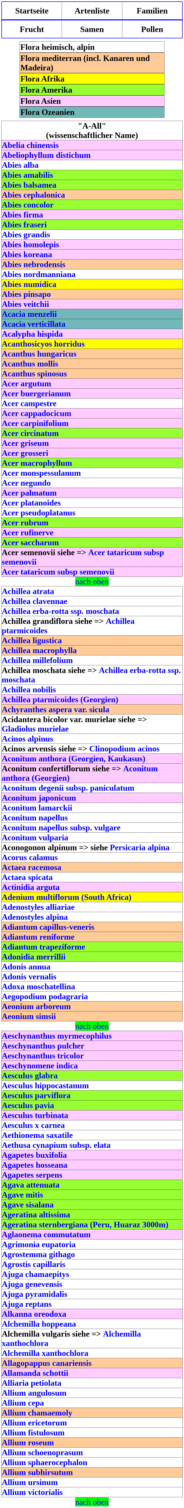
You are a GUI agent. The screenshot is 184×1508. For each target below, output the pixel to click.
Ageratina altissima (36, 1214)
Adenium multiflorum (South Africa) (66, 897)
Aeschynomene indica (40, 1065)
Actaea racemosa (31, 867)
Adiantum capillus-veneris (48, 926)
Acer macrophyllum (37, 463)
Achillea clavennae (34, 601)
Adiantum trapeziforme (43, 946)
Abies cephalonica (33, 194)
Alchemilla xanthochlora (45, 1353)
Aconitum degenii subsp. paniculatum (68, 787)
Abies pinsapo (26, 294)
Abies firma (22, 214)
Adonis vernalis (29, 976)
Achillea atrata (28, 591)
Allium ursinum (30, 1482)
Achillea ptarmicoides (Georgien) (60, 699)
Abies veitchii (25, 304)
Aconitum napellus (35, 817)
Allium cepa (23, 1402)
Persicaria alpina (140, 847)
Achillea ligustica (32, 640)
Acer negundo (26, 482)
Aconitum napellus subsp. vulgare (61, 827)
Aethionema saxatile (37, 1135)
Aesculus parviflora (36, 1095)
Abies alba (20, 165)
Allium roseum (28, 1442)
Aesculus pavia (28, 1105)
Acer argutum (26, 383)
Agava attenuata (31, 1184)
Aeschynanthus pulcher (43, 1045)
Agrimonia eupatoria (39, 1244)
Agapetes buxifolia (34, 1155)
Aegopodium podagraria (45, 996)
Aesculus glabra (30, 1075)
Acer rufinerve (28, 532)
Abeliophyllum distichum (46, 155)
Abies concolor (28, 204)
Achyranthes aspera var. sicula (55, 709)
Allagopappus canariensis (47, 1363)
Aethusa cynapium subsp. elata (56, 1145)
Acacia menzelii (29, 314)
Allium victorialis (32, 1492)
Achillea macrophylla (39, 650)
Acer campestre (29, 403)
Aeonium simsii (29, 1016)
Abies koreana (27, 254)
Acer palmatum (29, 492)
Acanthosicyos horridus (43, 343)
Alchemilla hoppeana (39, 1323)
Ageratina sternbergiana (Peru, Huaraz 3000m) (85, 1224)
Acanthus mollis (30, 363)
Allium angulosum (34, 1392)
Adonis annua (26, 966)
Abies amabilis (27, 174)
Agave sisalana (28, 1204)
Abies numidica (29, 284)
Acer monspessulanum (41, 472)
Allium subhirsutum (37, 1472)
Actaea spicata (27, 877)
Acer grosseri (25, 453)
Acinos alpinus (27, 738)
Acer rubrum (25, 522)
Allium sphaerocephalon (44, 1462)
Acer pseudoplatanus (38, 512)
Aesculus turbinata (35, 1115)
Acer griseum (25, 443)
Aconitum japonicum (39, 797)
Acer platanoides (31, 502)
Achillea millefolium (37, 660)
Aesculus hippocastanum (45, 1085)
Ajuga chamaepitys (35, 1274)
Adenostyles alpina (35, 916)
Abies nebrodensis (33, 264)
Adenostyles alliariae (38, 907)
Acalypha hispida (32, 333)
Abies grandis (26, 234)
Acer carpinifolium (35, 423)
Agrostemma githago (38, 1254)
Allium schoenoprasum (42, 1452)
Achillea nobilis (29, 689)
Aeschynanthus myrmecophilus (57, 1035)
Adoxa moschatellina (38, 986)
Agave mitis (22, 1194)
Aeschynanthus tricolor (43, 1055)
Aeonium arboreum (36, 1006)
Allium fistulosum (33, 1432)
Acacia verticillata (34, 323)
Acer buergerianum (36, 393)
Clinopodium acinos (124, 748)
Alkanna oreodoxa (34, 1313)
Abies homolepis (30, 244)
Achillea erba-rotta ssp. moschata (60, 611)
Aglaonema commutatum (46, 1234)
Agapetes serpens (32, 1174)
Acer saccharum (30, 542)
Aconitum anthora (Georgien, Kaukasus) (73, 758)
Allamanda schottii (35, 1373)
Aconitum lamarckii (37, 807)
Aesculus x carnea (33, 1125)
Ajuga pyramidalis (34, 1294)
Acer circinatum (30, 433)
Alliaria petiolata (31, 1382)
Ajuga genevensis (32, 1284)
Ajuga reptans (27, 1303)
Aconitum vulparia (35, 837)
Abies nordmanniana (39, 274)
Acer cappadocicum (36, 413)
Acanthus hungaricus (39, 353)
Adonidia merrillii (34, 956)
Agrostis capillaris (33, 1264)
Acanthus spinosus (34, 373)
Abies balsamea (29, 184)
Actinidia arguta (31, 887)
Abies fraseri (24, 224)
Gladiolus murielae (35, 728)
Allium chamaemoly (37, 1412)
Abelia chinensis (30, 145)
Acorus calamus (30, 857)
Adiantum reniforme (38, 936)
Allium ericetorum (34, 1422)
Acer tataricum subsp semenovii (58, 571)
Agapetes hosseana (34, 1164)
